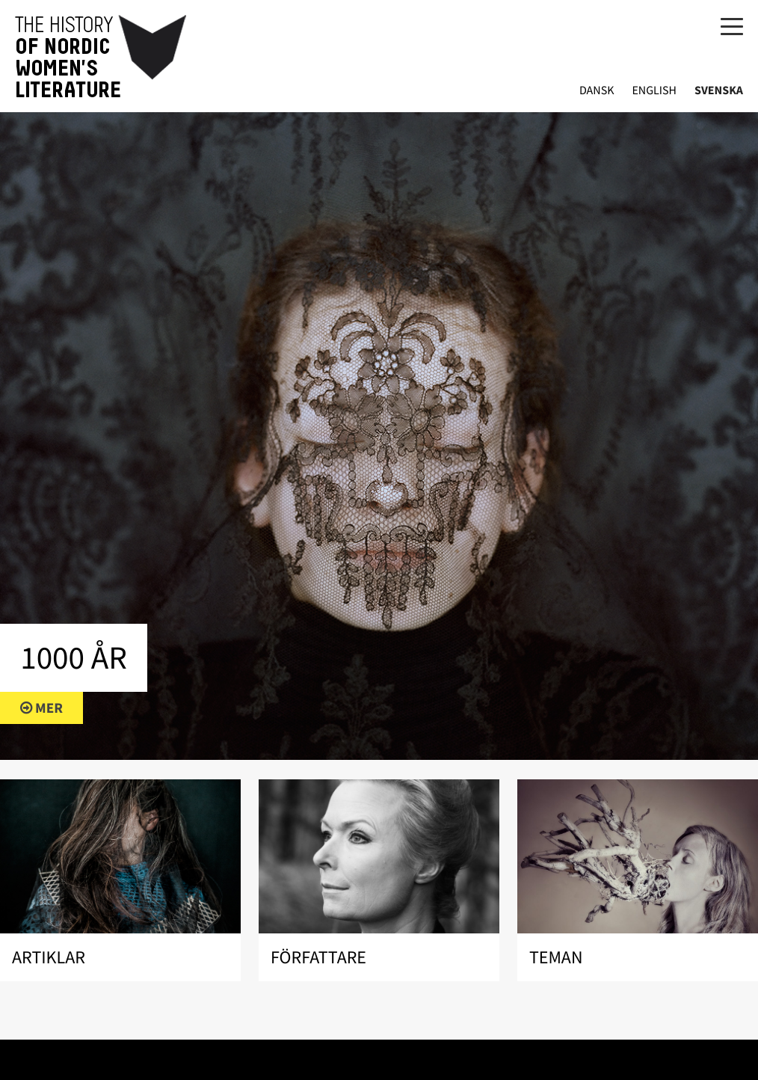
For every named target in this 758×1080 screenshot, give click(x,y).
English (654, 91)
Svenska (718, 91)
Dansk (596, 91)
